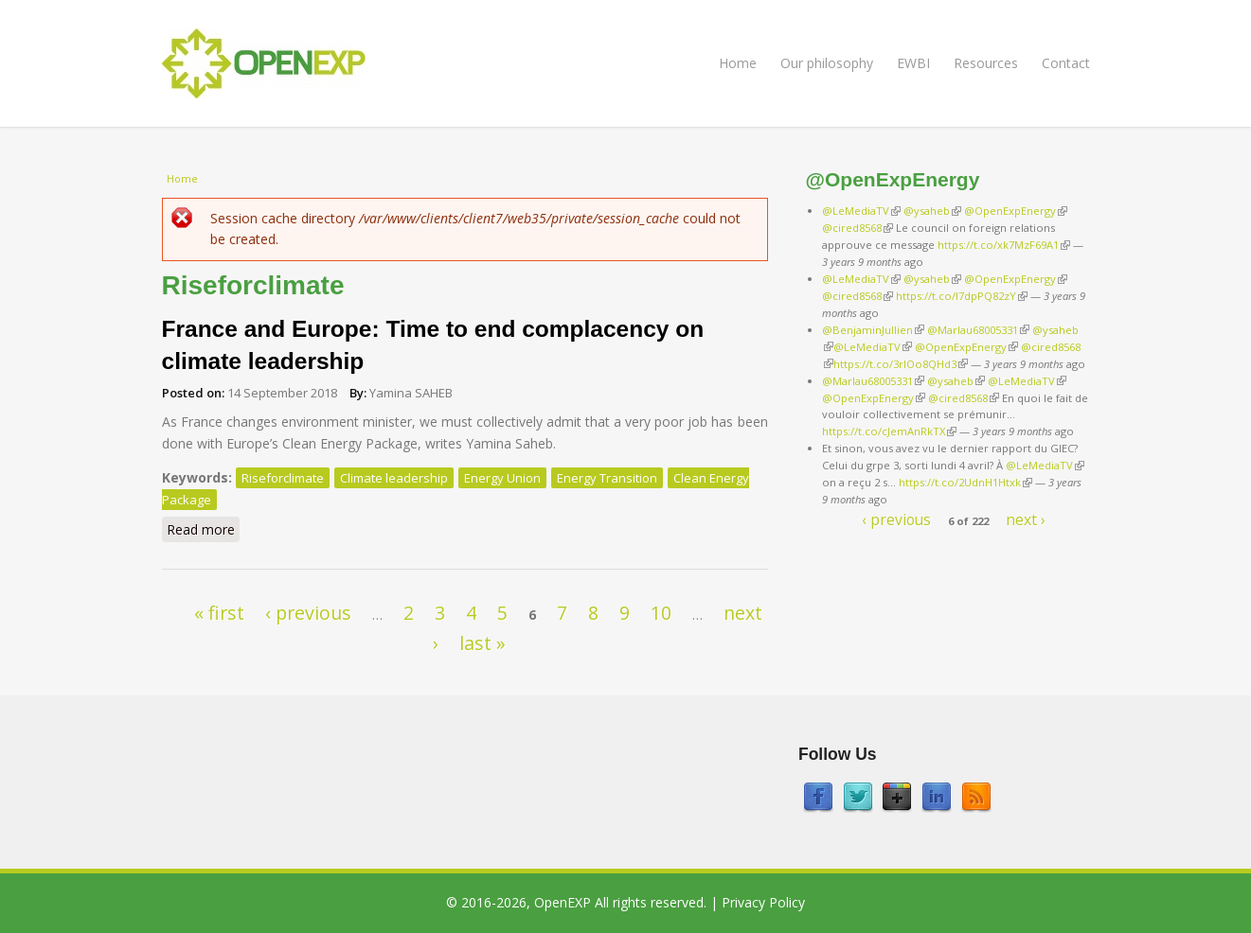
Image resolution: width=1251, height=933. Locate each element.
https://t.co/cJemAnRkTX (889, 431)
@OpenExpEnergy (1015, 210)
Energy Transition (607, 477)
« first (219, 612)
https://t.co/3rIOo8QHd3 (900, 364)
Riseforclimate (282, 477)
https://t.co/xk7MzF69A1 (1004, 245)
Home (738, 63)
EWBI (913, 63)
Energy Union (502, 477)
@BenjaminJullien (873, 330)
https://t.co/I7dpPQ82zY (962, 296)
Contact (1066, 63)
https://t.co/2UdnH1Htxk (965, 482)
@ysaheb (932, 210)
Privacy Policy (763, 902)
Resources (986, 63)
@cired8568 (857, 227)
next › (1025, 519)
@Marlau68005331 (978, 330)
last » (482, 643)
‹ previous (308, 612)
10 (661, 612)
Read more (203, 528)
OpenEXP (562, 902)
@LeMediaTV (861, 210)
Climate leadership (394, 477)
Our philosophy (826, 63)
